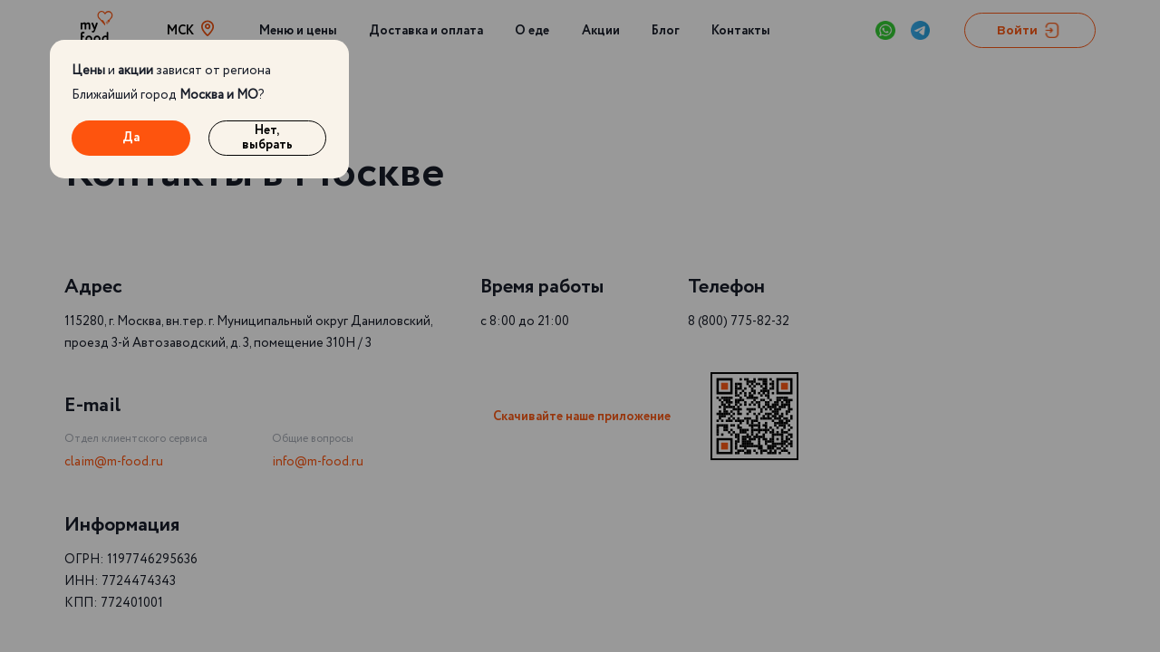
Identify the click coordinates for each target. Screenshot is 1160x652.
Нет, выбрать (267, 138)
